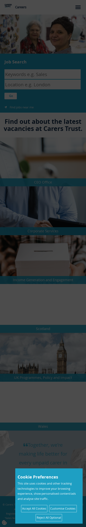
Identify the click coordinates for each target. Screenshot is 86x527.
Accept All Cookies (34, 508)
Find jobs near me (22, 107)
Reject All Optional (49, 518)
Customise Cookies (63, 508)
